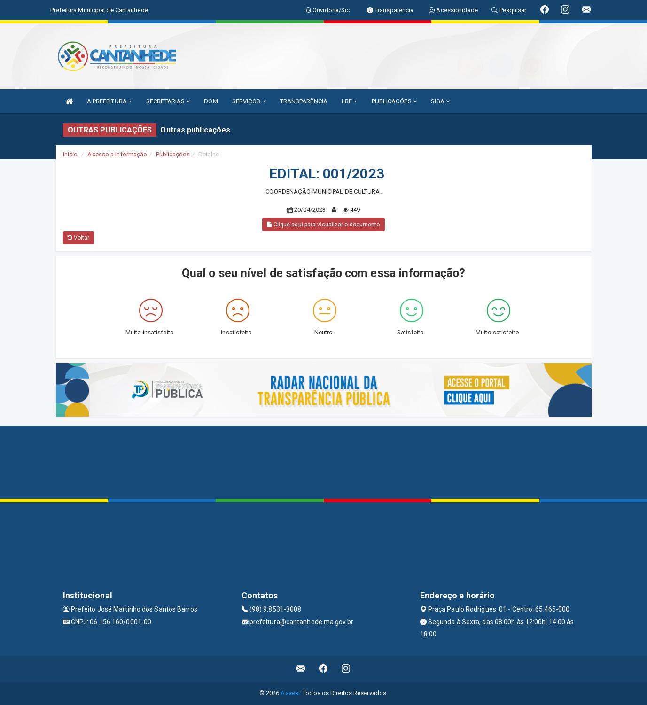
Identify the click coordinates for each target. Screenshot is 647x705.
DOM (211, 101)
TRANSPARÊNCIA (303, 101)
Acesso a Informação (117, 154)
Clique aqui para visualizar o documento (323, 224)
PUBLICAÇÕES (394, 101)
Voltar (79, 237)
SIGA (440, 101)
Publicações (173, 154)
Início (70, 154)
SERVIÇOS (249, 101)
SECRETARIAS (168, 101)
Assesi (290, 693)
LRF (350, 101)
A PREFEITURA (109, 101)
